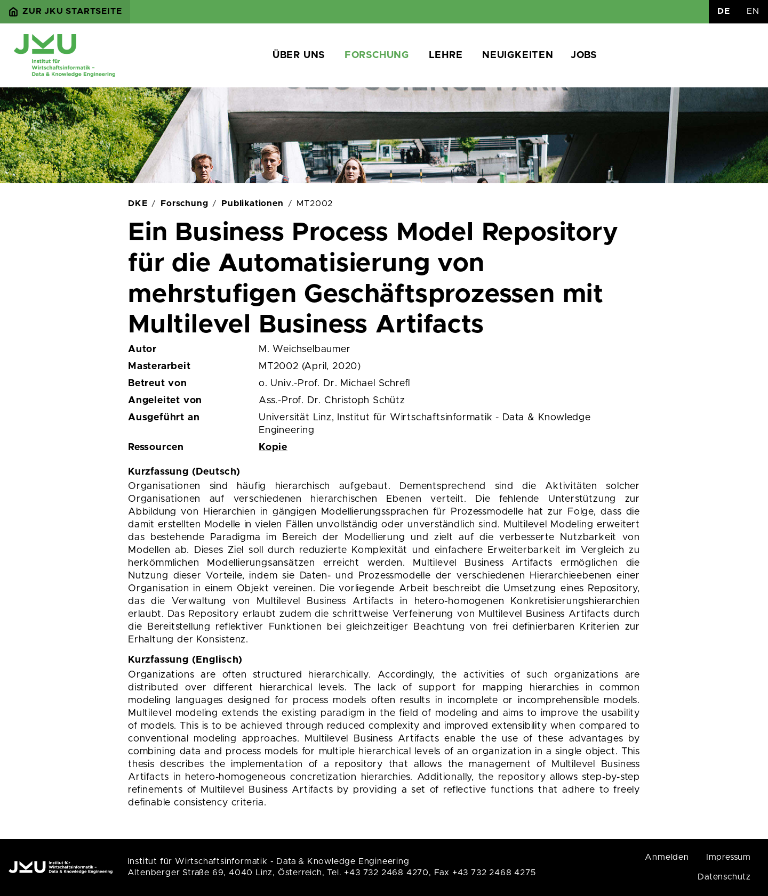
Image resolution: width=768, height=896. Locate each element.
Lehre (446, 55)
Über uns (299, 55)
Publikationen (252, 203)
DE (723, 11)
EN (753, 11)
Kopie (273, 447)
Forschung (377, 55)
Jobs (584, 55)
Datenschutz (724, 877)
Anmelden (667, 857)
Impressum (728, 857)
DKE (137, 203)
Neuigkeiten (518, 55)
